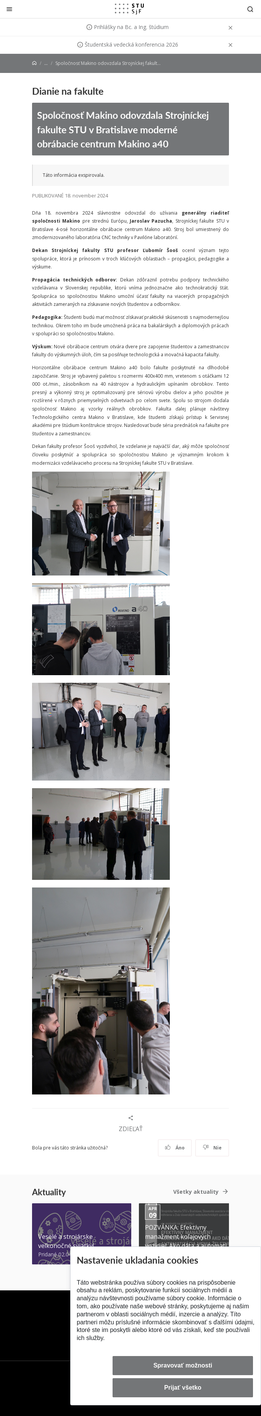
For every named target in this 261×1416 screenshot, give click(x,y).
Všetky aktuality (196, 1191)
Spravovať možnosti (182, 1365)
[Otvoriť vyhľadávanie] (250, 9)
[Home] (34, 63)
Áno (175, 1147)
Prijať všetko (182, 1387)
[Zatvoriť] (9, 9)
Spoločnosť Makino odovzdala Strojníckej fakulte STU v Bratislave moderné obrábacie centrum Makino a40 (123, 129)
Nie (212, 1147)
